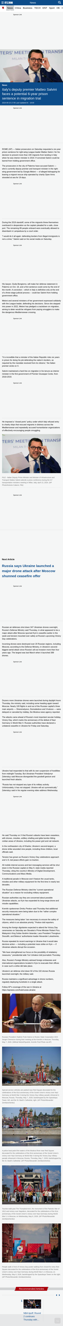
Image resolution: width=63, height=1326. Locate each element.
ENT (45, 8)
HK (58, 8)
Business (27, 8)
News (10, 8)
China (18, 8)
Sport (52, 8)
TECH (37, 8)
